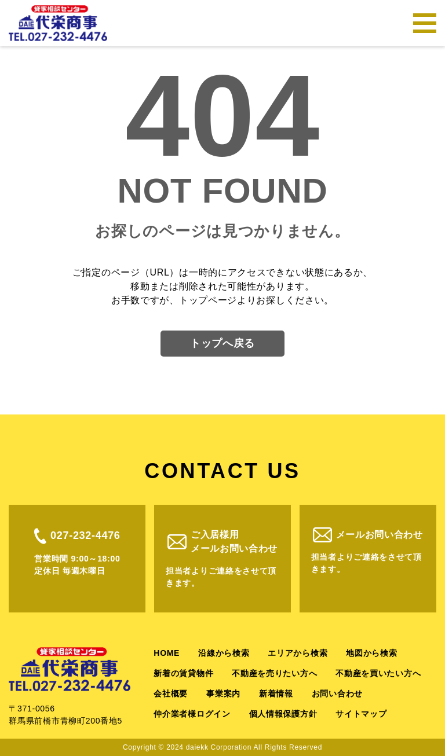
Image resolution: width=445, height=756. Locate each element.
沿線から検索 (223, 653)
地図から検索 (371, 653)
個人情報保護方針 (283, 713)
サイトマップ (360, 713)
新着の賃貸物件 (183, 673)
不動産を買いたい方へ (378, 673)
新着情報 (276, 693)
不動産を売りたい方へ (274, 673)
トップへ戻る (222, 343)
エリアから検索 (297, 653)
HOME (167, 653)
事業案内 (223, 693)
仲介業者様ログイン (192, 713)
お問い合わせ (337, 693)
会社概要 (171, 693)
